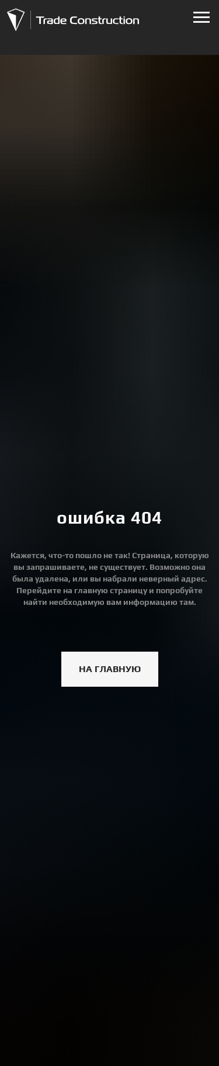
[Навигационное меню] (201, 17)
